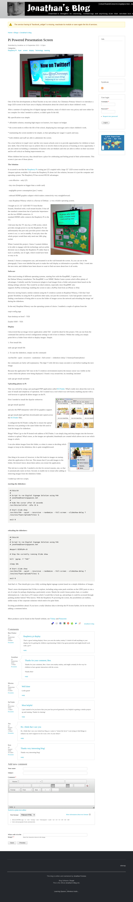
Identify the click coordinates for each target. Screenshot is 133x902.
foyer (20, 50)
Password (105, 109)
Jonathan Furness (80, 876)
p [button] (14, 807)
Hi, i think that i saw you (31, 727)
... (66, 889)
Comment (12, 777)
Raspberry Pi (12, 50)
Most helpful (27, 705)
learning (99, 2)
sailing (122, 2)
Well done (26, 686)
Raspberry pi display (31, 636)
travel (116, 2)
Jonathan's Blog (71, 883)
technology (108, 2)
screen (25, 50)
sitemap (123, 866)
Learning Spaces (60, 891)
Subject (10, 773)
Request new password (110, 116)
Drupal (72, 881)
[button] (13, 781)
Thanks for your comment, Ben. (38, 660)
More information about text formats (77, 814)
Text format (14, 815)
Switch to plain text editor (17, 810)
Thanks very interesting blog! (33, 748)
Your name (12, 768)
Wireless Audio (72, 891)
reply (25, 650)
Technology (39, 50)
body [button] (11, 807)
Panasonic (63, 619)
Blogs (16, 33)
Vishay (53, 619)
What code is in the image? (14, 836)
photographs (89, 2)
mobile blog (79, 2)
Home (10, 33)
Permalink (11, 642)
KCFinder (61, 389)
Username (105, 102)
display (31, 50)
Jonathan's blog (25, 33)
